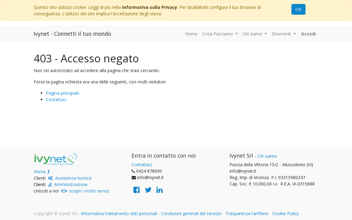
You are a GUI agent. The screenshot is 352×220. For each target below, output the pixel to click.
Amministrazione (71, 184)
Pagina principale (62, 93)
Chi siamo (267, 156)
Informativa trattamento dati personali (119, 213)
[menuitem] (191, 33)
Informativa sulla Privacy (149, 7)
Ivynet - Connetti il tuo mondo (72, 33)
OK (298, 9)
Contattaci (56, 99)
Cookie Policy (285, 213)
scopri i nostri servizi (89, 191)
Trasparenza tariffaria (247, 213)
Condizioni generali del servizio (191, 213)
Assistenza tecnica (73, 178)
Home (40, 171)
